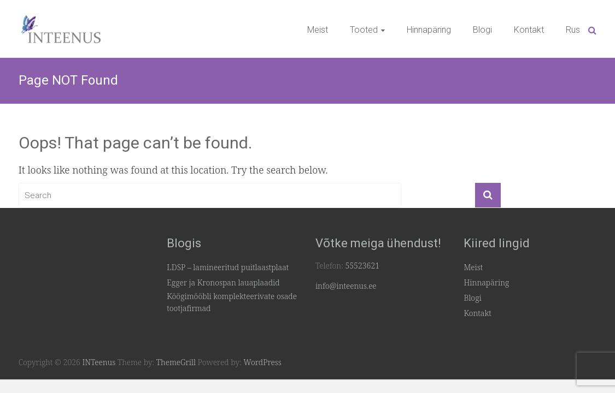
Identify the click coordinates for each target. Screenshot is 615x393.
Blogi (482, 30)
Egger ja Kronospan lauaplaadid (223, 282)
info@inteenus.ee (346, 286)
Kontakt (529, 30)
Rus (573, 30)
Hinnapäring (429, 30)
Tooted (364, 30)
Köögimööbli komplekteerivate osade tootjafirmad (232, 302)
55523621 (362, 265)
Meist (317, 30)
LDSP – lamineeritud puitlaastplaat (228, 267)
